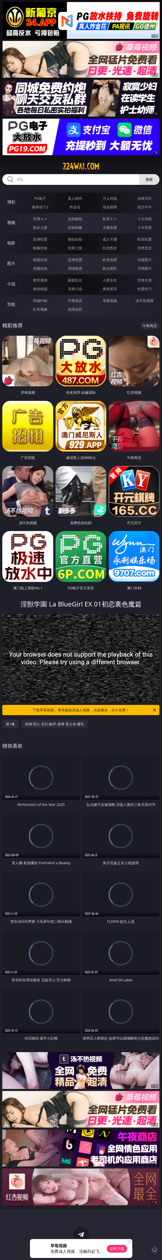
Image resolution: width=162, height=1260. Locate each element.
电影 (11, 243)
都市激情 (40, 280)
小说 (11, 284)
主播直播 (110, 227)
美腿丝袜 (40, 268)
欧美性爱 (144, 239)
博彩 (11, 202)
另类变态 (144, 247)
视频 (11, 222)
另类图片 (144, 268)
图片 (11, 263)
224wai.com (80, 166)
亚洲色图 (75, 259)
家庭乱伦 (75, 280)
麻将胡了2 (40, 207)
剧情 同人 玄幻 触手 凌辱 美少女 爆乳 (54, 724)
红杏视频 (40, 309)
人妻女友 (110, 280)
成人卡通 (110, 239)
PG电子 (40, 198)
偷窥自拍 (40, 259)
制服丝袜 (40, 247)
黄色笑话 (110, 288)
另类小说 (75, 288)
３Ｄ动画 (144, 218)
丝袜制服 (75, 227)
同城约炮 (40, 300)
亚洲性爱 (40, 239)
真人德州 (75, 198)
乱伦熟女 (110, 247)
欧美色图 (110, 259)
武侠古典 (144, 280)
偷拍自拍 (75, 239)
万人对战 (110, 198)
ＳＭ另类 (144, 227)
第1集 (10, 724)
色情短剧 (75, 309)
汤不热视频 (145, 300)
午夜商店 (75, 300)
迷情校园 (40, 288)
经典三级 (75, 247)
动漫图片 (144, 259)
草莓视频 (110, 300)
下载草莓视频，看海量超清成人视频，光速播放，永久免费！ (95, 710)
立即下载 (117, 1248)
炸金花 (75, 207)
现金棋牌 (110, 207)
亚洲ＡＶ (40, 218)
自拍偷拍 (75, 218)
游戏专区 (144, 198)
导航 (11, 304)
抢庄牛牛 (144, 207)
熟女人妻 (40, 227)
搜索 (149, 179)
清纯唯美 (75, 268)
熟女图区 (110, 268)
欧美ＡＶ (110, 218)
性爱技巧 (144, 288)
